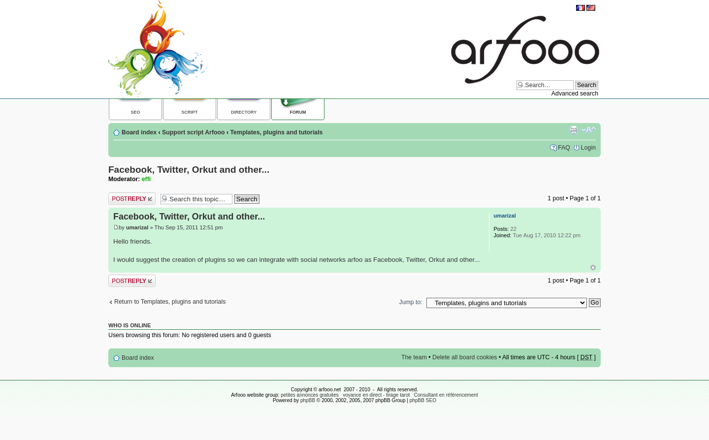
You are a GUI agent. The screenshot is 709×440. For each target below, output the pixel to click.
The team (414, 357)
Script (190, 112)
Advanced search (574, 93)
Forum (298, 112)
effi (146, 179)
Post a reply (132, 198)
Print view (573, 130)
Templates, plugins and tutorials (276, 132)
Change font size (588, 130)
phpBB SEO (423, 400)
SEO (135, 112)
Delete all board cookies (464, 357)
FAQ (564, 147)
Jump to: (410, 302)
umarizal (137, 227)
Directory (244, 112)
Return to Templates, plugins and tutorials (170, 301)
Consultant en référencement (446, 395)
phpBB (307, 400)
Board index (139, 132)
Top (593, 267)
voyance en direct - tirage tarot (376, 395)
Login (588, 147)
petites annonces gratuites (310, 395)
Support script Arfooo (193, 132)
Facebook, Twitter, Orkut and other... (188, 169)
